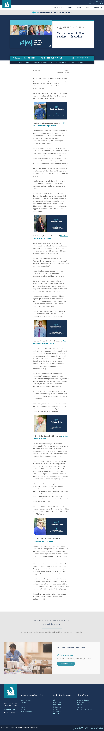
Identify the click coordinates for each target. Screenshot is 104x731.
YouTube (57, 714)
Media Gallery (57, 702)
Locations (27, 62)
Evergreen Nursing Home (43, 541)
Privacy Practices (96, 727)
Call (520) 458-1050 (24, 58)
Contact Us (98, 7)
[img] (13, 58)
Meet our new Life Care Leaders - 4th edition (71, 62)
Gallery (70, 7)
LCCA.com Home (96, 1)
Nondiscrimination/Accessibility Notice (89, 729)
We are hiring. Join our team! (52, 12)
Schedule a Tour (52, 58)
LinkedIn (57, 711)
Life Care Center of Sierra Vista (41, 62)
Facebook (57, 707)
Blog (79, 7)
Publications (57, 705)
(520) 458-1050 (66, 659)
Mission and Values (83, 700)
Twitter (56, 709)
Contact (23, 709)
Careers (87, 7)
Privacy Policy (83, 727)
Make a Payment (96, 3)
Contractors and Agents (85, 709)
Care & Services (58, 7)
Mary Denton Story (83, 702)
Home (20, 62)
